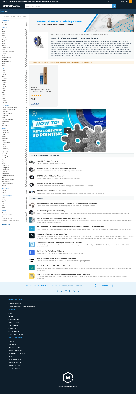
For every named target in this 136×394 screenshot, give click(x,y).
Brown (4, 90)
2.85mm (4, 25)
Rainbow (4, 102)
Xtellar (4, 177)
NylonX (4, 164)
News (10, 317)
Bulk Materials (6, 213)
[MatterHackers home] (68, 378)
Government (14, 332)
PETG (4, 36)
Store (57, 34)
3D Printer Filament (67, 34)
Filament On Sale (7, 219)
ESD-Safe (5, 111)
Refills (4, 190)
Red (3, 76)
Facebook (58, 291)
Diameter (5, 21)
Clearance (5, 217)
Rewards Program (16, 354)
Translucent (5, 125)
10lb (3, 207)
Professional (14, 323)
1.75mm (4, 23)
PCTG (4, 38)
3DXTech (5, 130)
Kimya (4, 146)
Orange (4, 78)
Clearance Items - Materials (10, 221)
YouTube (78, 291)
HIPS (3, 55)
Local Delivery (15, 351)
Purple (4, 86)
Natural (4, 100)
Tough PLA (5, 40)
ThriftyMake (5, 181)
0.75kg (4, 200)
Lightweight (5, 121)
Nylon (4, 44)
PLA (3, 30)
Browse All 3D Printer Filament (14, 17)
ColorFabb (5, 138)
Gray (3, 72)
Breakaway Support (8, 51)
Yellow (4, 80)
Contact (12, 345)
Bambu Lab (5, 132)
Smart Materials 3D (8, 175)
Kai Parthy (5, 148)
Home (52, 34)
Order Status (14, 348)
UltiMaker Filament (7, 183)
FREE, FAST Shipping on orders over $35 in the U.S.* (18, 1)
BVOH (4, 53)
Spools (4, 192)
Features (5, 105)
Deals (4, 211)
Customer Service (42, 1)
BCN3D (4, 136)
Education (13, 326)
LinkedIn (70, 291)
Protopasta (5, 168)
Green (4, 82)
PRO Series (5, 166)
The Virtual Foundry (8, 179)
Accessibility (14, 369)
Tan (3, 92)
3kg (3, 204)
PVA (3, 49)
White (4, 74)
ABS (3, 32)
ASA (3, 42)
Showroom (13, 320)
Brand (4, 128)
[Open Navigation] (5, 11)
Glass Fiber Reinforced (9, 109)
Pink (3, 88)
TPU (3, 63)
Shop (10, 314)
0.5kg (3, 198)
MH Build (5, 152)
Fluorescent (5, 115)
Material (5, 28)
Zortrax (4, 185)
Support (12, 329)
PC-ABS (4, 59)
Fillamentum (6, 142)
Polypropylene (6, 61)
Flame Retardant (7, 113)
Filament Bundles (7, 215)
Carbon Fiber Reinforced (9, 107)
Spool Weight (7, 196)
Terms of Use (14, 366)
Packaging (6, 188)
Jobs (10, 357)
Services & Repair (15, 335)
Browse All (6, 224)
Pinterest (74, 291)
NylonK (4, 162)
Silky (3, 123)
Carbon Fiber (6, 47)
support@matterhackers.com (21, 306)
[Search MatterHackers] (114, 6)
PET (3, 34)
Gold (3, 96)
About (11, 342)
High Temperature (7, 119)
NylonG (4, 160)
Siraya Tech (5, 173)
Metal (4, 45)
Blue (3, 84)
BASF (76, 34)
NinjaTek (4, 158)
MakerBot (5, 154)
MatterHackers (6, 150)
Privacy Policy (14, 363)
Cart (126, 1)
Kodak (4, 144)
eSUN (4, 140)
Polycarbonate (6, 57)
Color (4, 68)
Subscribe (104, 286)
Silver (3, 98)
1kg (3, 202)
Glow (3, 117)
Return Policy (14, 360)
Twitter (62, 291)
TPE (3, 65)
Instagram (66, 291)
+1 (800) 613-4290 (53, 1)
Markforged (5, 156)
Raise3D (4, 172)
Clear (3, 94)
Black (4, 70)
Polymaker (5, 170)
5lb (3, 205)
